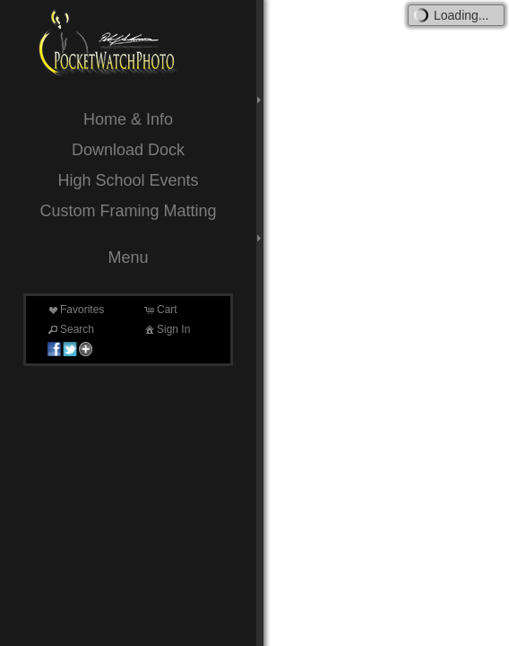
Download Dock (128, 150)
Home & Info (128, 119)
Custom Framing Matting (127, 211)
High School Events (127, 180)
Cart (159, 309)
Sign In (166, 329)
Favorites (75, 309)
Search (70, 329)
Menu (128, 257)
